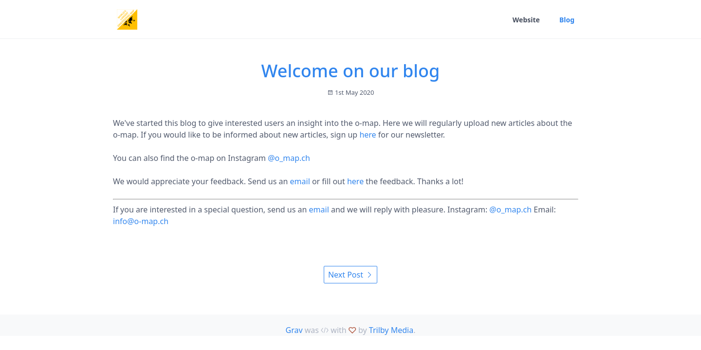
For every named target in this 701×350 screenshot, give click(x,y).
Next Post (350, 274)
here (367, 134)
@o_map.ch (289, 158)
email (300, 181)
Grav (294, 330)
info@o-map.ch (140, 221)
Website (526, 19)
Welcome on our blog (350, 71)
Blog (566, 19)
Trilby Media (391, 330)
